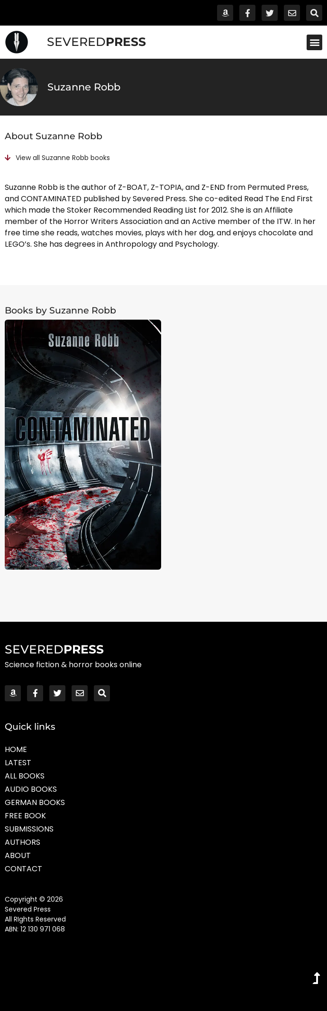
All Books (25, 775)
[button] (314, 42)
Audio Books (31, 789)
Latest (18, 762)
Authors (22, 842)
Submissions (29, 828)
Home (16, 749)
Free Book (25, 815)
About (18, 855)
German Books (35, 802)
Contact (23, 868)
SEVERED (96, 42)
